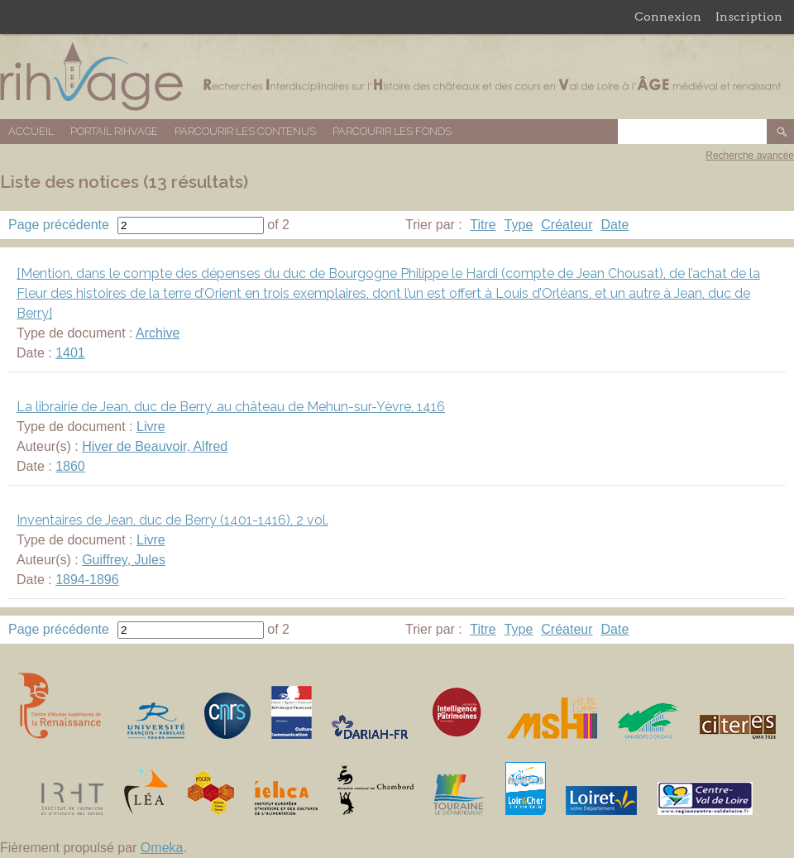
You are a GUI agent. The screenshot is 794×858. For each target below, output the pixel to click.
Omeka (162, 848)
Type (519, 225)
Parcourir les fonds (392, 131)
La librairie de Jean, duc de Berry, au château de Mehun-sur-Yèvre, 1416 (231, 407)
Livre (150, 426)
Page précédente (58, 225)
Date (615, 225)
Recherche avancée (750, 155)
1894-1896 (87, 580)
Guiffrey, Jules (123, 560)
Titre (482, 225)
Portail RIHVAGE (114, 131)
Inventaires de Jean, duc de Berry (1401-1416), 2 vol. (172, 520)
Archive (157, 333)
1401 (70, 353)
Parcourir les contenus (245, 131)
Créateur (566, 225)
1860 (70, 466)
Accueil (31, 131)
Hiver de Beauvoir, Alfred (154, 446)
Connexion (667, 16)
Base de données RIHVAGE (397, 76)
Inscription (748, 16)
